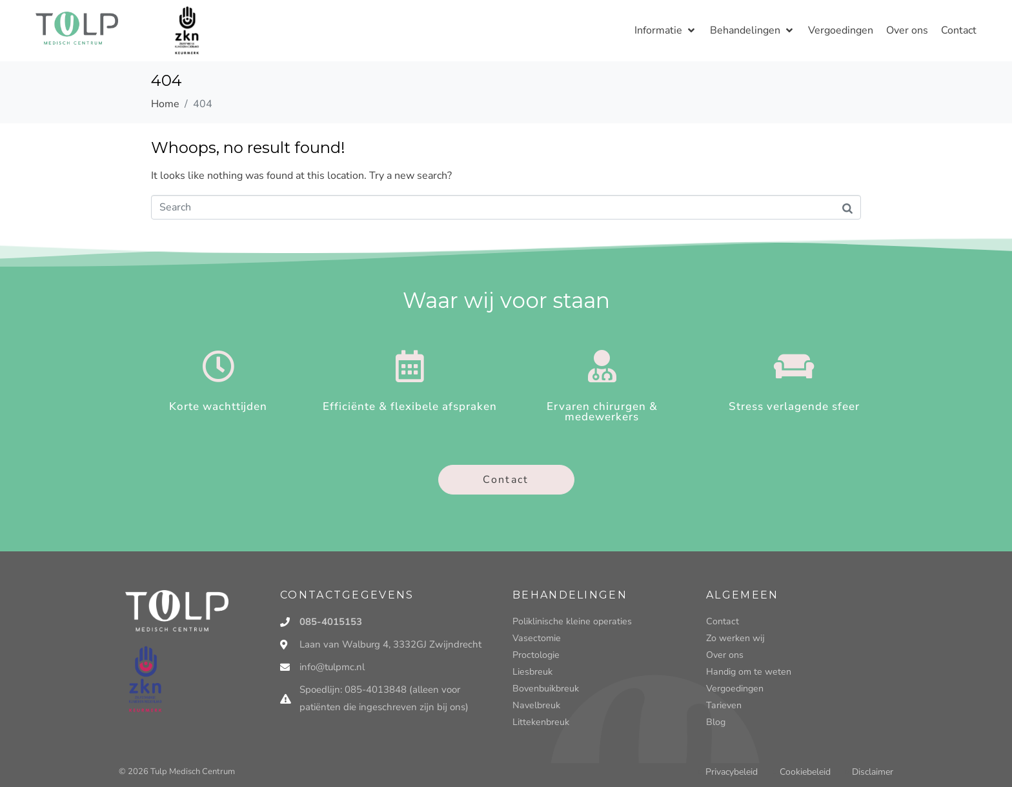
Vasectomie (535, 638)
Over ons (724, 655)
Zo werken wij (735, 638)
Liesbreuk (531, 672)
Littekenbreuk (539, 722)
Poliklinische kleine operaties (569, 621)
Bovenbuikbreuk (544, 688)
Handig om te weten (747, 672)
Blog (715, 722)
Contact (721, 621)
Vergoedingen (734, 688)
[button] (665, 31)
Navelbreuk (535, 705)
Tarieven (722, 705)
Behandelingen (569, 595)
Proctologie (535, 655)
